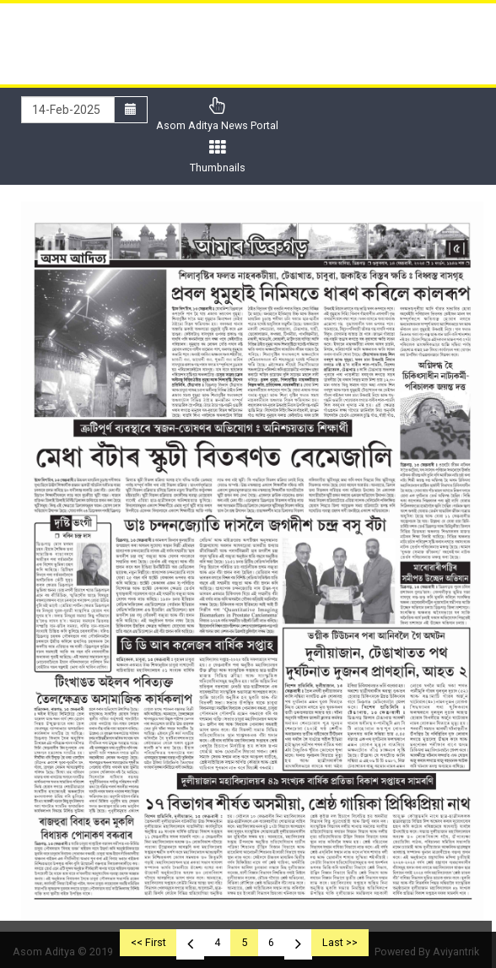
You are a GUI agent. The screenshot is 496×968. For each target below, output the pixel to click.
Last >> (340, 942)
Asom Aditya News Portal (217, 114)
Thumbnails (217, 156)
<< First (148, 942)
